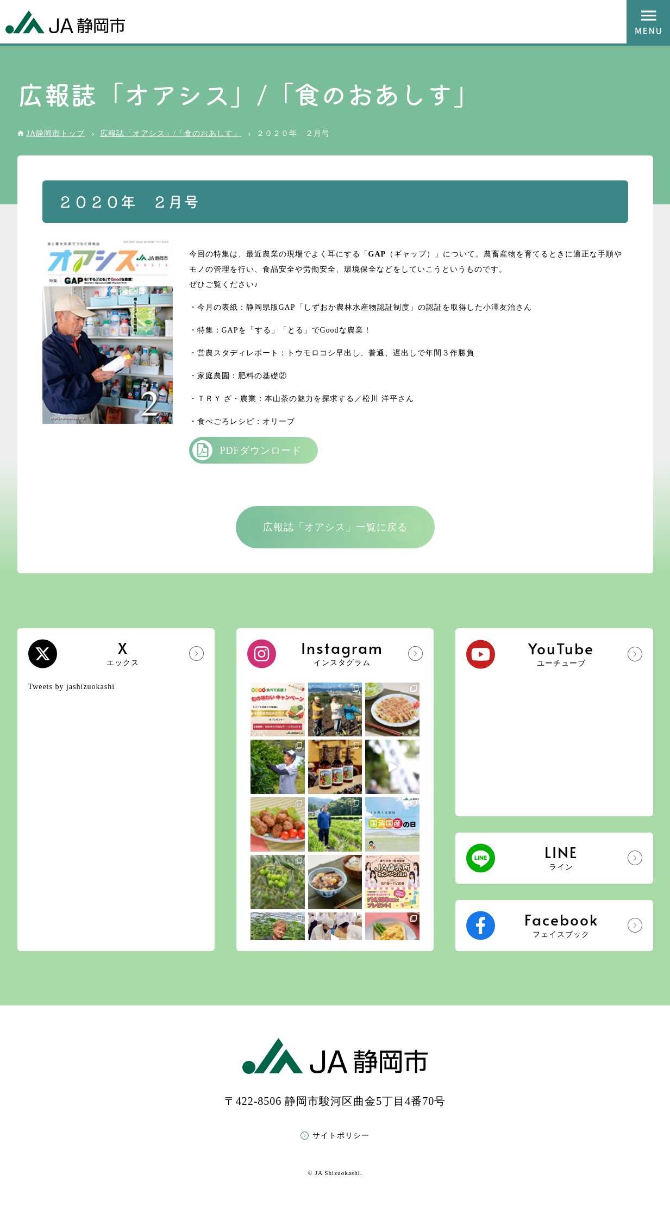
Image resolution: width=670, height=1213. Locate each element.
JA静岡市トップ (56, 133)
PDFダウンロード (261, 450)
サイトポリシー (341, 1135)
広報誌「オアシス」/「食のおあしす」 (170, 133)
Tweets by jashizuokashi (71, 687)
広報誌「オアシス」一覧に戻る (335, 527)
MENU (648, 21)
